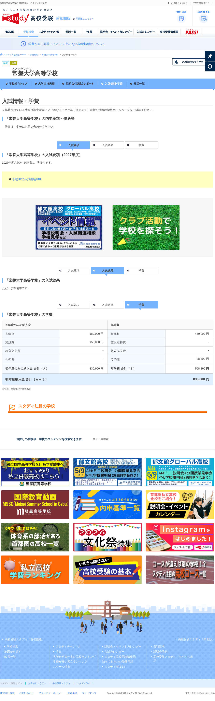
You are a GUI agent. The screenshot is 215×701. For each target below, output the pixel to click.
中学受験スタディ (201, 3)
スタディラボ (83, 683)
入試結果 (107, 145)
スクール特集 (61, 666)
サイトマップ (89, 693)
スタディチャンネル (68, 646)
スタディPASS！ (115, 666)
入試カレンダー (114, 651)
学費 (141, 145)
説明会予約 (160, 651)
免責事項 (72, 693)
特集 (58, 651)
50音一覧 (10, 656)
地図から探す (12, 651)
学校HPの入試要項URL (27, 179)
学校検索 (34, 55)
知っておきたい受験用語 (117, 661)
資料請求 (159, 646)
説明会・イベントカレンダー (122, 646)
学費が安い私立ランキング (70, 661)
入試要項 (73, 270)
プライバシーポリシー (51, 693)
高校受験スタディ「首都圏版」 (25, 639)
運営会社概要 (7, 693)
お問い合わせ (26, 693)
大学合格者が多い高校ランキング (74, 656)
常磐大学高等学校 (50, 55)
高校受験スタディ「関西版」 (196, 639)
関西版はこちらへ (85, 18)
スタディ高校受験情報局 (120, 656)
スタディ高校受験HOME (14, 55)
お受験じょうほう (179, 3)
